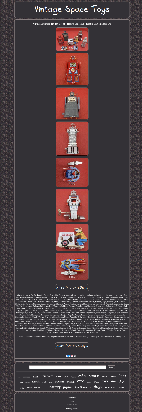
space (94, 375)
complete (47, 376)
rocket (59, 381)
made (29, 387)
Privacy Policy (72, 408)
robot (82, 376)
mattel (104, 376)
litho (22, 388)
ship (121, 381)
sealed (37, 387)
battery (55, 387)
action (27, 382)
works (121, 388)
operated (110, 387)
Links (72, 401)
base (19, 377)
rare (80, 380)
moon (45, 388)
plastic (113, 376)
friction (96, 382)
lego (122, 375)
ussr (21, 382)
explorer (89, 382)
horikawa (81, 387)
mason (35, 377)
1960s (66, 377)
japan (67, 386)
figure (73, 377)
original (70, 381)
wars (58, 376)
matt (44, 382)
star (113, 381)
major (51, 382)
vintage (96, 386)
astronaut (26, 377)
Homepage (72, 397)
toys (105, 381)
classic (36, 381)
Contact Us (72, 405)
